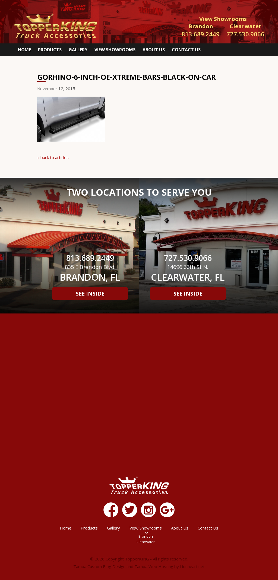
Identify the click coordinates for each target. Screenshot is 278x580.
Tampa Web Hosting (153, 566)
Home (24, 50)
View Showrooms (114, 50)
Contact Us (186, 50)
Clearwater (146, 541)
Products (50, 50)
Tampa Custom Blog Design (99, 566)
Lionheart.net (192, 566)
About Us (154, 50)
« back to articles (53, 157)
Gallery (78, 50)
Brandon (145, 536)
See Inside (90, 293)
